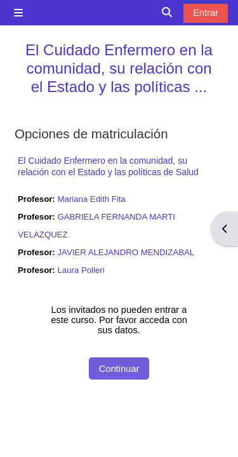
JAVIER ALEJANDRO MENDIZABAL (125, 252)
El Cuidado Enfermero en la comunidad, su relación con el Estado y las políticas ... (119, 68)
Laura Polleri (80, 270)
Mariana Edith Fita (91, 199)
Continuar (119, 369)
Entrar (205, 13)
